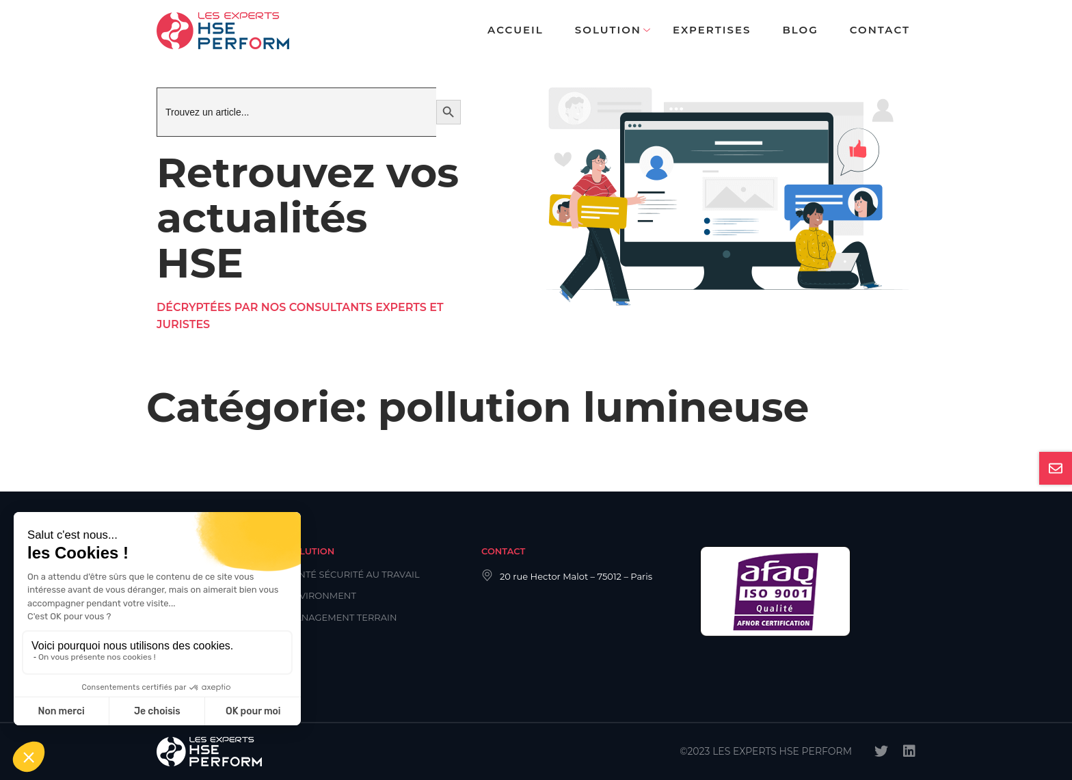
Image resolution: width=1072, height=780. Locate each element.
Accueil (515, 29)
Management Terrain (341, 617)
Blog (800, 29)
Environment (321, 595)
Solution (608, 29)
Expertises (712, 29)
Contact (880, 29)
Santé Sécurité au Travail (353, 574)
